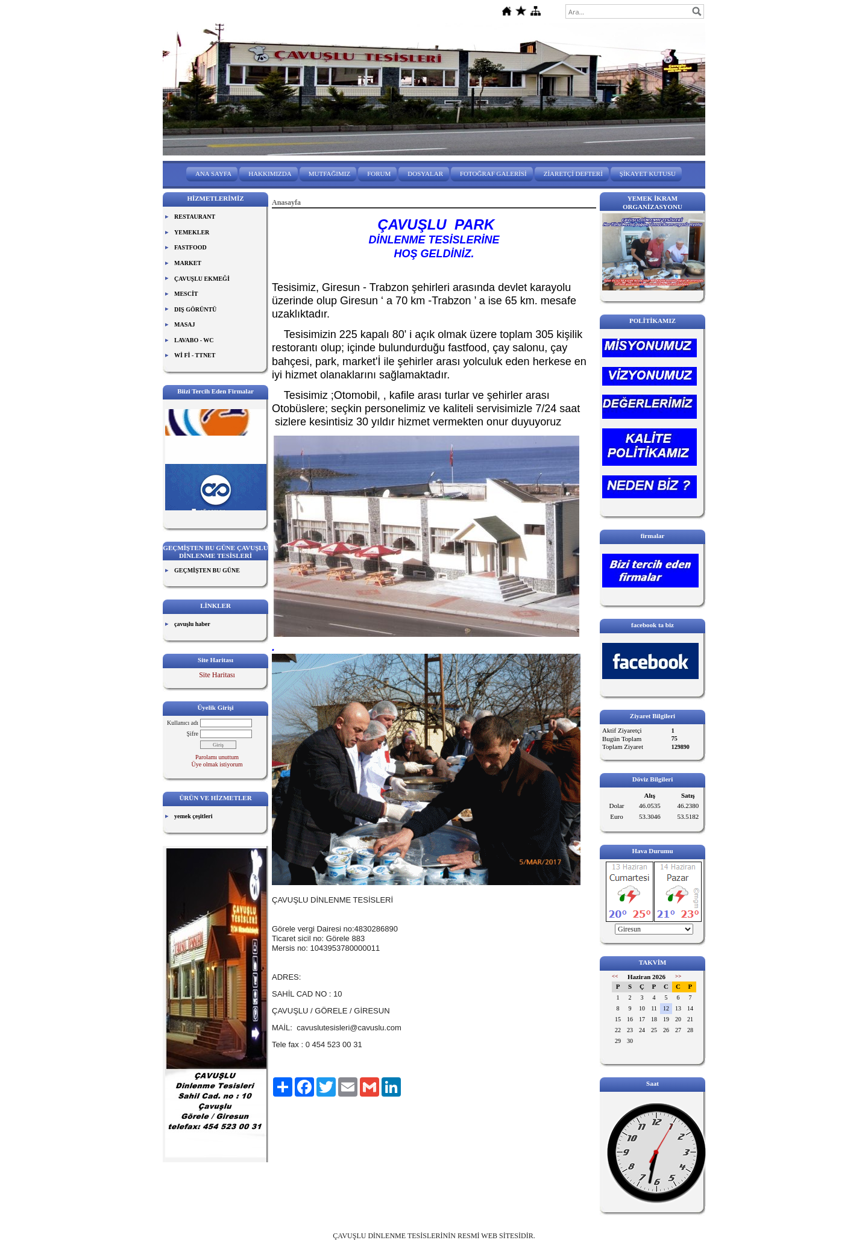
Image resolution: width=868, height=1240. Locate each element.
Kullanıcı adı (182, 722)
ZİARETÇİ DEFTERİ (573, 173)
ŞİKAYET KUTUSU (648, 173)
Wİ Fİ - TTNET (194, 355)
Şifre (192, 733)
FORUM (379, 173)
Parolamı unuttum (217, 757)
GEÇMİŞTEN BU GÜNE (207, 570)
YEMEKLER (191, 232)
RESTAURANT (194, 216)
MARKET (187, 263)
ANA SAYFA (213, 173)
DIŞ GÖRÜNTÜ (195, 309)
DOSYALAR (425, 173)
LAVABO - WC (194, 340)
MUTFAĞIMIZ (329, 173)
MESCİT (186, 293)
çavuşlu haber (192, 624)
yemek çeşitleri (193, 816)
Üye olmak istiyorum (217, 764)
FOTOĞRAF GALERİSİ (493, 173)
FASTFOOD (190, 247)
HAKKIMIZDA (270, 173)
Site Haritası (217, 675)
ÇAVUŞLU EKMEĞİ (202, 278)
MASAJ (184, 324)
